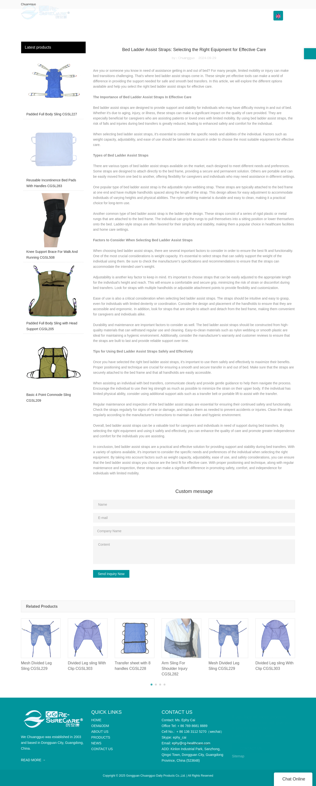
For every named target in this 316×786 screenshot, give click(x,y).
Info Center (221, 16)
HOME (120, 16)
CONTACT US (252, 16)
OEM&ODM (142, 16)
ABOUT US (166, 16)
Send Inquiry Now (111, 574)
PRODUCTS (192, 16)
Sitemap (238, 756)
